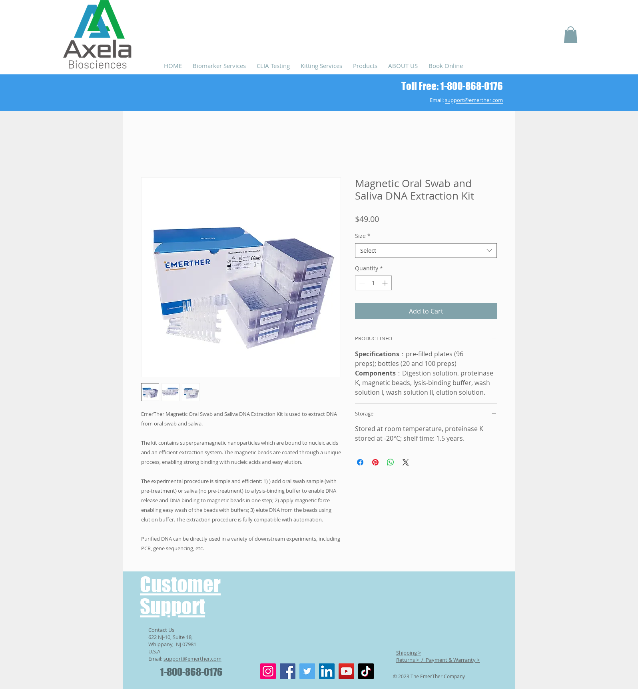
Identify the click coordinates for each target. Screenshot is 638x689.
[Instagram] (268, 671)
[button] (571, 34)
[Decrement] (361, 283)
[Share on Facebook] (360, 462)
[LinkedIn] (327, 671)
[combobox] (426, 250)
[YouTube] (346, 671)
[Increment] (386, 283)
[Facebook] (287, 671)
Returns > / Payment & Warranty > (438, 659)
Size (363, 236)
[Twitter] (307, 671)
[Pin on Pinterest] (375, 462)
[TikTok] (366, 671)
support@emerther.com (192, 658)
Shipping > (408, 652)
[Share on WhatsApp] (390, 462)
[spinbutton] (373, 283)
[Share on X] (406, 462)
